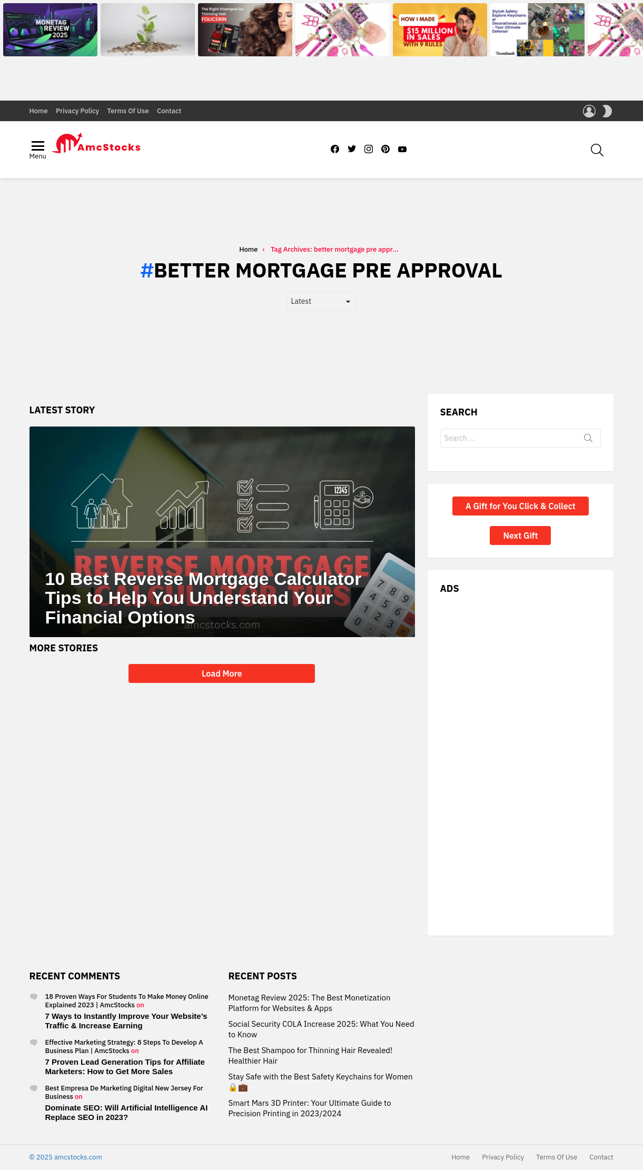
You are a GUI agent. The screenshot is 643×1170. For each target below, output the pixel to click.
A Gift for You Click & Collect (521, 506)
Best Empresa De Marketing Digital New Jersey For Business (124, 1092)
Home (38, 110)
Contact (169, 110)
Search (588, 440)
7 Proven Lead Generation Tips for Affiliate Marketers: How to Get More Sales (125, 1066)
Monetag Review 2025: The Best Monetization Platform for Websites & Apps (309, 1003)
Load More (222, 673)
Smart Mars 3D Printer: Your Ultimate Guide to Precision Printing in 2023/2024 (309, 1108)
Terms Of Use (128, 110)
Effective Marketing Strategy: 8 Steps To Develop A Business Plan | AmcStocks (124, 1046)
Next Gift (520, 535)
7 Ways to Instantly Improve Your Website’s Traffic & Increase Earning (126, 1021)
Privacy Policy (77, 110)
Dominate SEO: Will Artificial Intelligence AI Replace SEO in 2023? (126, 1112)
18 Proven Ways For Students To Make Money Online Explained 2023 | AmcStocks (127, 1000)
